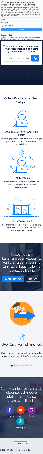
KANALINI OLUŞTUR (12, 279)
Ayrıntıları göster (6, 26)
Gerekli (4, 19)
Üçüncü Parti (5, 22)
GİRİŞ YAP (33, 279)
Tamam (21, 30)
